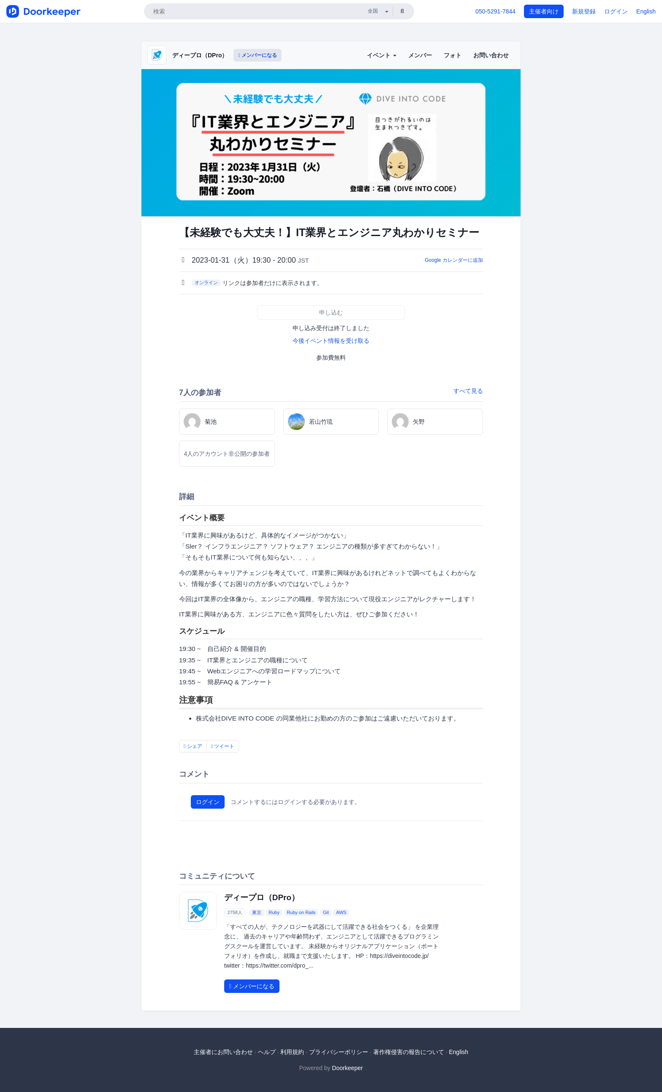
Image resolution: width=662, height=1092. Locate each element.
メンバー (420, 55)
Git (326, 912)
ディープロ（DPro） (200, 55)
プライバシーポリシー (338, 1052)
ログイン (616, 11)
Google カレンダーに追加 (454, 260)
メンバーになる (257, 55)
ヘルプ (267, 1052)
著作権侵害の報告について (408, 1052)
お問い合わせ (491, 55)
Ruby (274, 912)
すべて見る (468, 390)
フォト (452, 55)
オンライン (206, 282)
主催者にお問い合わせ (223, 1052)
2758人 (234, 912)
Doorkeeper (347, 1068)
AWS (341, 912)
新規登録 (584, 11)
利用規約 (292, 1052)
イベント (381, 55)
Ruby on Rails (301, 912)
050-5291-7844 (495, 11)
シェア (193, 746)
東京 (256, 912)
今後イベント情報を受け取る (331, 340)
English (646, 11)
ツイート (223, 746)
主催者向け (544, 11)
